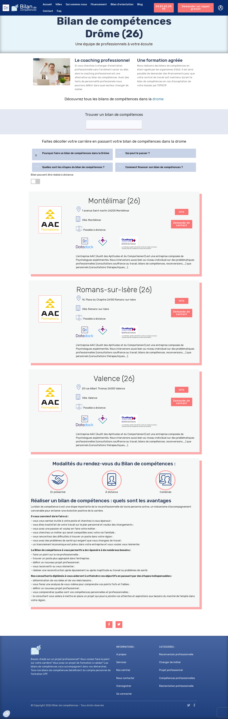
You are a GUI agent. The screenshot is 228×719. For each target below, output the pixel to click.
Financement (99, 4)
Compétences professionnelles (177, 678)
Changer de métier (170, 662)
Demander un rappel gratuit (196, 7)
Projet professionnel (171, 670)
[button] (72, 153)
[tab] (72, 154)
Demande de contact (181, 224)
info (181, 211)
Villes (58, 4)
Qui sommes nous (76, 4)
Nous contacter (125, 678)
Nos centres (123, 670)
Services (121, 662)
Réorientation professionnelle (176, 685)
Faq (59, 11)
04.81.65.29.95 (164, 7)
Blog (140, 4)
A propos (121, 654)
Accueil (47, 4)
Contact (48, 11)
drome (158, 99)
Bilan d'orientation (122, 4)
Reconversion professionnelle (176, 654)
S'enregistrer (123, 685)
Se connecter (124, 693)
